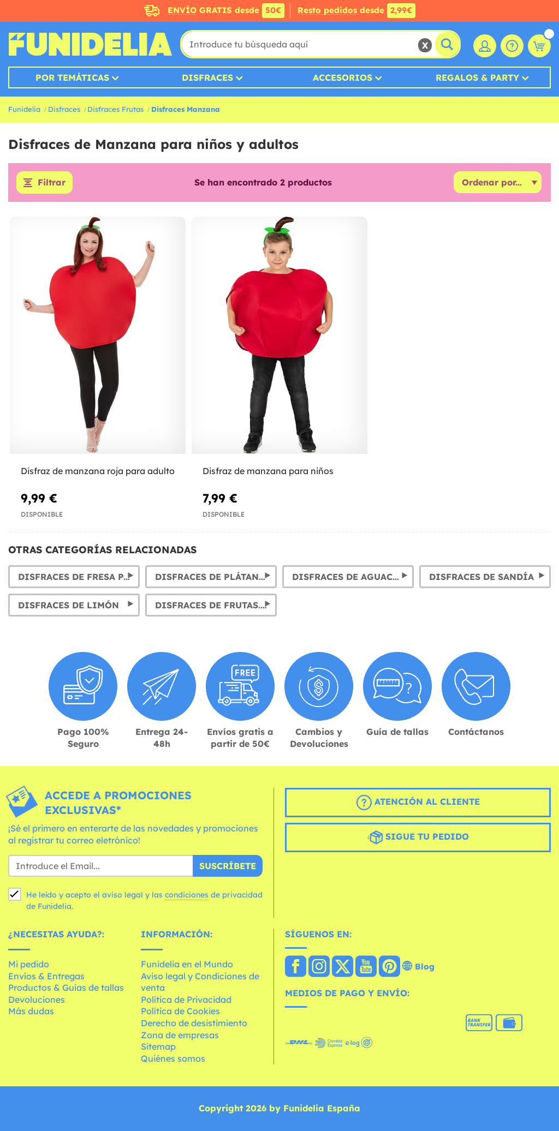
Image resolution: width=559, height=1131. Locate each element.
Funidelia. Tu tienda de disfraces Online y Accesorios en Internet (90, 44)
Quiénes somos (173, 1058)
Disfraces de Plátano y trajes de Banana (216, 576)
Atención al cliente (418, 803)
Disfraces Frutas (115, 109)
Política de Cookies (180, 1011)
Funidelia (24, 109)
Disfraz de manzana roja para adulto (98, 470)
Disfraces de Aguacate (350, 576)
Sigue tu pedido (418, 838)
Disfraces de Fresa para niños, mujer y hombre (79, 576)
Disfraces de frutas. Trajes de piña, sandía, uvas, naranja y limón (216, 605)
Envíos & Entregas (46, 976)
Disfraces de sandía (481, 576)
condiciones (187, 895)
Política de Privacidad (186, 999)
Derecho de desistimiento (194, 1023)
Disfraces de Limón (68, 605)
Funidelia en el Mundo (187, 964)
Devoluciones (36, 999)
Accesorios (342, 77)
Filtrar (52, 182)
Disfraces (207, 77)
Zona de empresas (180, 1035)
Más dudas (31, 1011)
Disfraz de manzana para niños (268, 470)
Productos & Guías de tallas (66, 988)
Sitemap (158, 1047)
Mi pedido (28, 964)
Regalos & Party (477, 77)
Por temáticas (72, 77)
